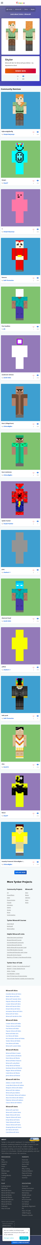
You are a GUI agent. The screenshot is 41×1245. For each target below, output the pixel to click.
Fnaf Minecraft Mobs (12, 1028)
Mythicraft (10, 926)
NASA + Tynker (11, 971)
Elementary (25, 1193)
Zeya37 (6, 183)
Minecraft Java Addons (13, 1093)
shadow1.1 (7, 572)
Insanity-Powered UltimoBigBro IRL (13, 861)
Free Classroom (27, 1190)
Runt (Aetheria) (7, 472)
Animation (10, 905)
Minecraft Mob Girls (12, 1033)
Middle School (26, 1195)
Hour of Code (5, 1208)
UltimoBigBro (8, 426)
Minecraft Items (6, 1202)
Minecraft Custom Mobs (13, 1046)
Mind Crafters (11, 929)
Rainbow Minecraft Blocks (14, 1068)
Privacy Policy (6, 1225)
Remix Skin (20, 71)
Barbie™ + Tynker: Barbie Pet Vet (16, 968)
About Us (4, 1162)
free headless (6, 326)
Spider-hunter (6, 521)
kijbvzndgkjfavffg (7, 131)
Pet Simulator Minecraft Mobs (15, 1038)
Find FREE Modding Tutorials (15, 950)
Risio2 (4, 813)
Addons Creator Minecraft (14, 1083)
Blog (2, 1160)
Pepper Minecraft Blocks (13, 1070)
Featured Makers (27, 1171)
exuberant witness (8, 375)
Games (9, 907)
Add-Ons (27, 897)
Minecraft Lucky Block (12, 1063)
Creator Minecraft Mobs (13, 1023)
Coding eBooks (6, 1175)
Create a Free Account (20, 1242)
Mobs (26, 902)
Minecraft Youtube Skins (13, 999)
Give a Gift (25, 1164)
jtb (4, 329)
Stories (9, 910)
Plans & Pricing (27, 1173)
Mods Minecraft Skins (12, 996)
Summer (24, 1178)
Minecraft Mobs (6, 1195)
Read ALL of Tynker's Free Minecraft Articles (19, 957)
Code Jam (4, 1206)
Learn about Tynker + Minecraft (20, 14)
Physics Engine (11, 900)
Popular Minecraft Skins (13, 1001)
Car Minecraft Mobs (12, 1036)
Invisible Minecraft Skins (13, 994)
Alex (3, 764)
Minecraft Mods (6, 1204)
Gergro (4, 180)
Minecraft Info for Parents (14, 955)
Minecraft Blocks (6, 1197)
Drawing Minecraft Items (13, 1127)
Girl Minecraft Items (12, 1130)
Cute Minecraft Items (12, 1132)
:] (2, 229)
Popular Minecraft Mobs (13, 1031)
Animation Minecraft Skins (14, 1011)
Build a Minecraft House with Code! (16, 947)
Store (3, 1180)
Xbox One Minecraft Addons (14, 1098)
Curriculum (25, 1162)
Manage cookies (9, 1238)
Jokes (8, 897)
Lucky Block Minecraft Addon (15, 1085)
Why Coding (26, 1169)
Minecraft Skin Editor (8, 1193)
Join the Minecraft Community (15, 942)
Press (3, 1166)
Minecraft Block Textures (13, 1061)
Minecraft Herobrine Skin (14, 1016)
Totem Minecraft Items (13, 1122)
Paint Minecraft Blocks (13, 1058)
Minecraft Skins (6, 1190)
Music (8, 912)
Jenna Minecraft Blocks (13, 1075)
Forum (3, 1178)
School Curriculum (28, 1188)
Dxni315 (6, 767)
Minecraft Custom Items (13, 1112)
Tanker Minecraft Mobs (13, 1041)
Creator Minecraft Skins (13, 1004)
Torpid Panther (8, 524)
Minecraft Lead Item (12, 1110)
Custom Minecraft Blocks (13, 1056)
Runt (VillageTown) (8, 423)
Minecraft (18, 9)
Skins (26, 9)
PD (23, 1208)
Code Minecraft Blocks (13, 1073)
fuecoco (4, 277)
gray (3, 569)
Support (4, 1164)
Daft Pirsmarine (9, 280)
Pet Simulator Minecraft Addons (16, 1095)
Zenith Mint (7, 378)
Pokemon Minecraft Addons (14, 1100)
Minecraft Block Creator (13, 1053)
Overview (25, 1160)
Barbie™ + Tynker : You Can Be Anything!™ (18, 966)
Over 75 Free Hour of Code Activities (17, 976)
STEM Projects (26, 1213)
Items (26, 900)
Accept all (24, 1238)
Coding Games (6, 1186)
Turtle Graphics (11, 915)
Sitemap (4, 1173)
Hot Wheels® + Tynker (13, 973)
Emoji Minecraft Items (13, 1120)
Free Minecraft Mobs (12, 1043)
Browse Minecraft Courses (14, 940)
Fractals (9, 902)
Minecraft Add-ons (7, 1199)
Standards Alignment (28, 1206)
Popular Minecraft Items (13, 1117)
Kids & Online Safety (7, 1227)
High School (26, 1197)
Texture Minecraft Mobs (13, 1026)
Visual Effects (10, 895)
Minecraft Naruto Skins (13, 1006)
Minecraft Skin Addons (13, 1090)
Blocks (27, 895)
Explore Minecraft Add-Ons (14, 945)
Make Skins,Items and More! (15, 937)
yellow (4, 667)
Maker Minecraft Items (13, 1115)
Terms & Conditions (7, 1223)
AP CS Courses (26, 1199)
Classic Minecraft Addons (14, 1102)
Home (10, 9)
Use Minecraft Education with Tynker (17, 952)
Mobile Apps (5, 1171)
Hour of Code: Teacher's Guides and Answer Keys (20, 978)
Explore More (20, 872)
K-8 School (25, 1204)
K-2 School (25, 1202)
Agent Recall (10, 924)
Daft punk (5, 715)
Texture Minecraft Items (13, 1125)
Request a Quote (27, 1215)
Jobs (2, 1169)
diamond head (6, 618)
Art (8, 893)
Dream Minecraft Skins (13, 1009)
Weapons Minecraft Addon (14, 1088)
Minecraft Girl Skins (12, 1014)
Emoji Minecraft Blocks (13, 1065)
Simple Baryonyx (9, 134)
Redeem (24, 1166)
